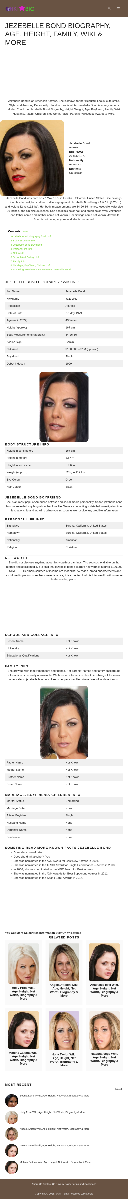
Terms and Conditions (84, 1184)
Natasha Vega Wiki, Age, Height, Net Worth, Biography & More (104, 1059)
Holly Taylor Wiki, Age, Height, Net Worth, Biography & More (64, 1060)
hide (25, 231)
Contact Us (49, 1184)
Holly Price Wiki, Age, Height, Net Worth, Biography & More (24, 993)
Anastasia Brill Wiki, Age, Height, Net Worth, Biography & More (104, 990)
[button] (109, 8)
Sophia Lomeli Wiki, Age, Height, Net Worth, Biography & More (54, 1095)
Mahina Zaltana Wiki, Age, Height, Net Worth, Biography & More (23, 1058)
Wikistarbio (74, 932)
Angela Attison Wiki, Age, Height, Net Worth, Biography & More (64, 990)
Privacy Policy (63, 1184)
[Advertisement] (64, 75)
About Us (37, 1184)
